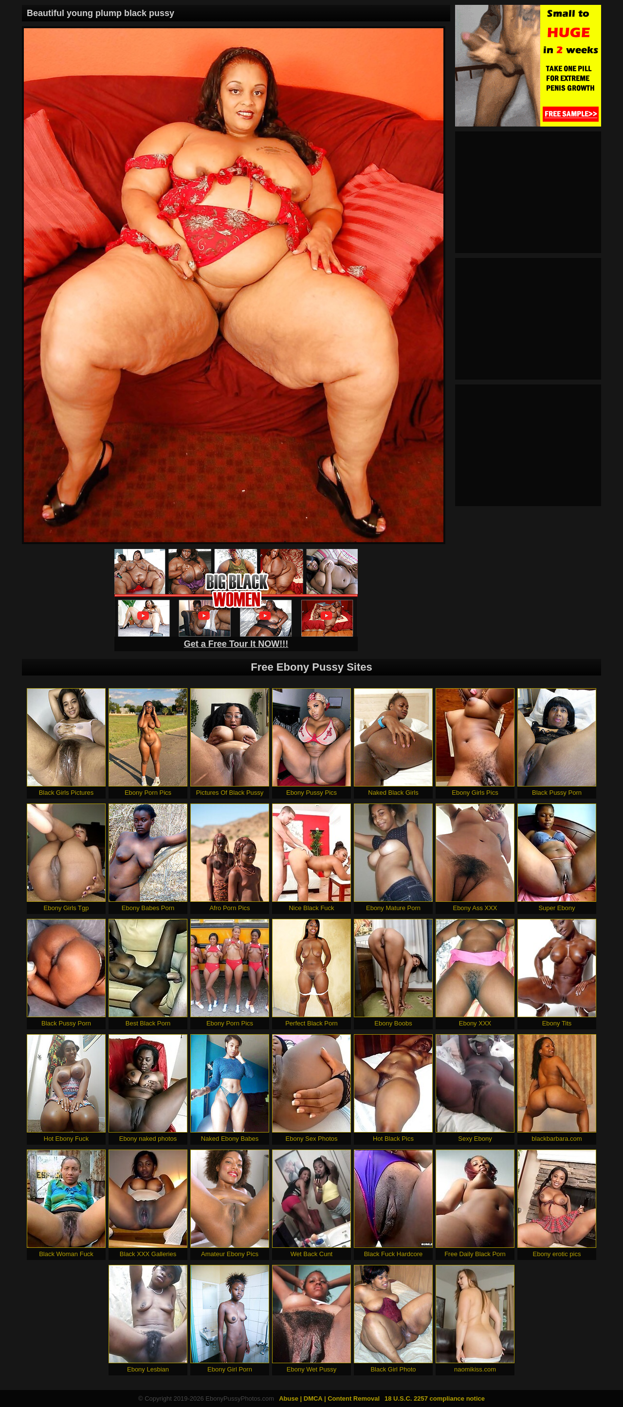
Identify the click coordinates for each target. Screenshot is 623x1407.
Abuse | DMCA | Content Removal (329, 1398)
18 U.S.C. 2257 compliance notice (435, 1398)
